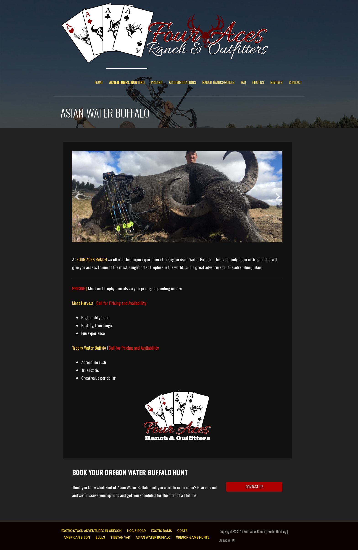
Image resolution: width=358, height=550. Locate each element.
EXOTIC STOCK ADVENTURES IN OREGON (91, 531)
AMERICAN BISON (77, 537)
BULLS (100, 537)
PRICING (157, 82)
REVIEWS (276, 82)
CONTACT (295, 82)
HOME (99, 82)
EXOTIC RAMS (161, 531)
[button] (77, 196)
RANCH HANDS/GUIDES (218, 82)
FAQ (243, 82)
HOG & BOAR (136, 531)
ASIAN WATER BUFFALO (153, 537)
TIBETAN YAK (120, 537)
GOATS (182, 531)
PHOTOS (258, 82)
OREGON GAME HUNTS (192, 537)
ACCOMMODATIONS (182, 82)
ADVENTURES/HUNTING (127, 82)
